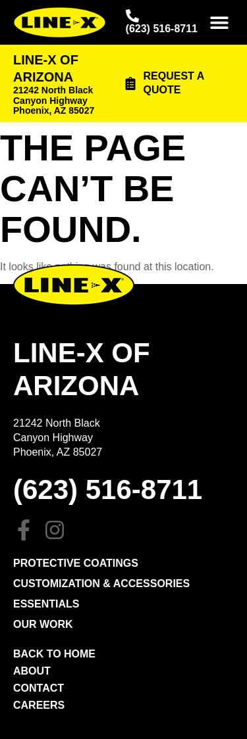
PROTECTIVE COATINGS (75, 563)
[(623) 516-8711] (132, 15)
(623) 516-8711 (162, 28)
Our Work (43, 624)
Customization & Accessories (101, 583)
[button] (219, 22)
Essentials (46, 603)
